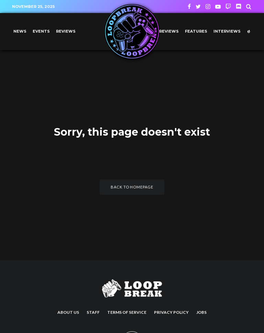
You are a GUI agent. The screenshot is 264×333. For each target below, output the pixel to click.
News (19, 31)
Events (41, 31)
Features (196, 31)
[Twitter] (198, 6)
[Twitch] (228, 6)
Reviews (66, 31)
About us (68, 312)
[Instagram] (208, 6)
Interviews (227, 31)
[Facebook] (189, 6)
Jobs (201, 312)
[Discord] (238, 6)
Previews (167, 31)
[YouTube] (218, 6)
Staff (93, 312)
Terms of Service (126, 312)
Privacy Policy (171, 312)
